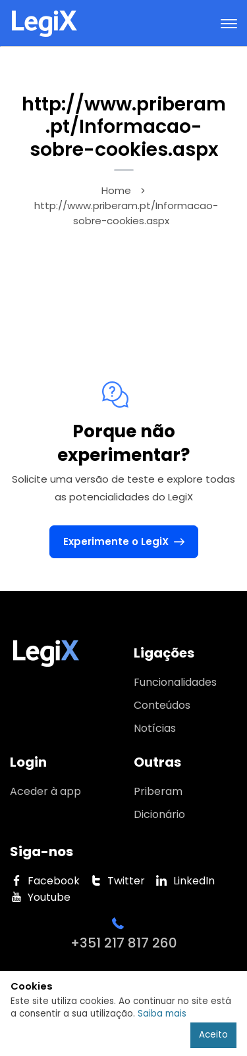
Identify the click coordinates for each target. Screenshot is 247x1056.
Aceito (213, 1034)
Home (116, 190)
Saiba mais (162, 1013)
